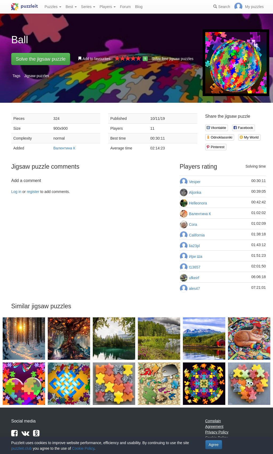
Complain (213, 421)
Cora (193, 224)
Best (71, 7)
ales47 (194, 288)
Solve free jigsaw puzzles (172, 59)
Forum (125, 7)
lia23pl (194, 246)
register (33, 192)
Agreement (214, 426)
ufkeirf (194, 278)
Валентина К (64, 148)
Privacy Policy (216, 432)
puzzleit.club (21, 448)
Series (88, 7)
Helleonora (198, 203)
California (197, 235)
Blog (138, 7)
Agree (214, 445)
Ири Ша (195, 256)
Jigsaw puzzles (36, 76)
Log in (16, 192)
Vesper (195, 182)
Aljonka (195, 192)
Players (107, 7)
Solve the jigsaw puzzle (41, 59)
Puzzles (53, 7)
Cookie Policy (83, 448)
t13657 (194, 267)
